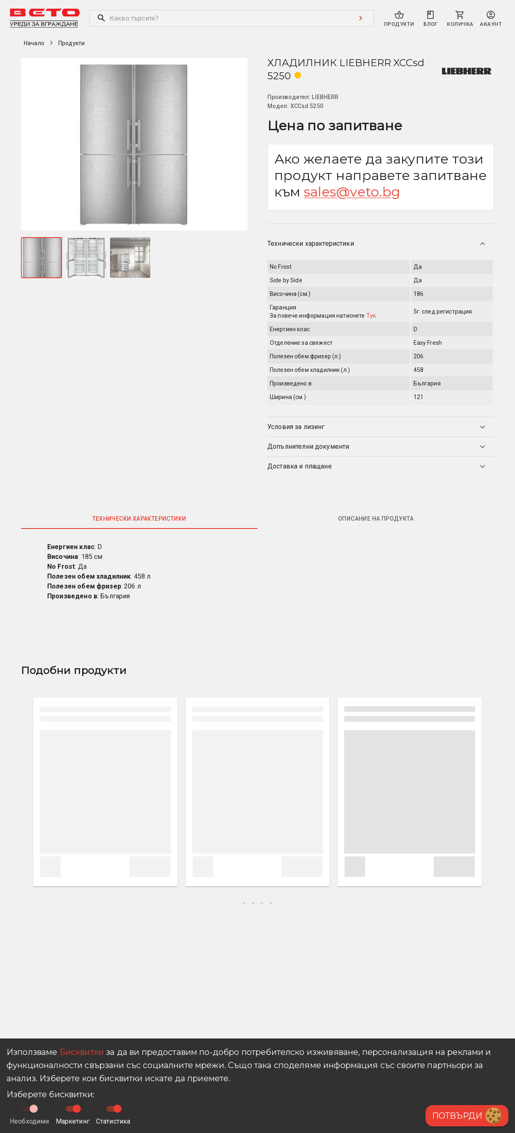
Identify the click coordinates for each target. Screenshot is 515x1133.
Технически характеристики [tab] (139, 518)
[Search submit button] (360, 18)
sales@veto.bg (352, 192)
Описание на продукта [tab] (376, 518)
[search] (218, 18)
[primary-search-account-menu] (490, 19)
